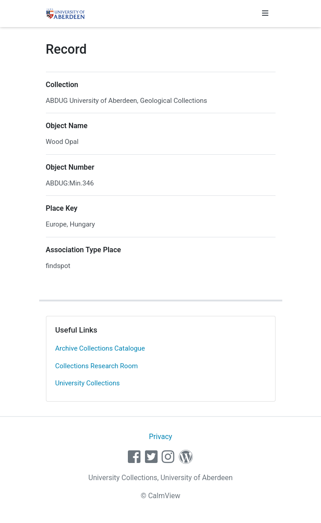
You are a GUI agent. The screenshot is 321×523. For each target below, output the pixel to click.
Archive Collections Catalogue (100, 348)
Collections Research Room (96, 366)
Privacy (160, 436)
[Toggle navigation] (265, 13)
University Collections (87, 383)
